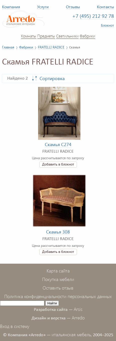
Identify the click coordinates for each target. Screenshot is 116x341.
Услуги (43, 6)
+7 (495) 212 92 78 (93, 16)
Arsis (78, 309)
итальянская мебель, (72, 334)
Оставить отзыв (58, 288)
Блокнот (107, 25)
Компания (11, 6)
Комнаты (28, 35)
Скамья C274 (58, 144)
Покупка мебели (58, 279)
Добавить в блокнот (58, 164)
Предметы (46, 35)
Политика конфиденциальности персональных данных (58, 296)
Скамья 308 (58, 232)
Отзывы (73, 6)
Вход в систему (14, 326)
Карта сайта (58, 271)
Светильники (67, 35)
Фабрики (87, 35)
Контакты (105, 6)
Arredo (78, 318)
